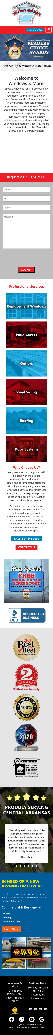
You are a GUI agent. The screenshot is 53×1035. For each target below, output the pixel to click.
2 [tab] (21, 866)
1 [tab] (17, 866)
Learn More (11, 929)
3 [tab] (25, 866)
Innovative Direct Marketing (32, 1027)
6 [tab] (37, 866)
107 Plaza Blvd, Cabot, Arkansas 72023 (15, 998)
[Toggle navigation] (49, 29)
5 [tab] (33, 866)
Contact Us (26, 547)
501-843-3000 (34, 29)
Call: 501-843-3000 (26, 538)
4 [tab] (29, 866)
